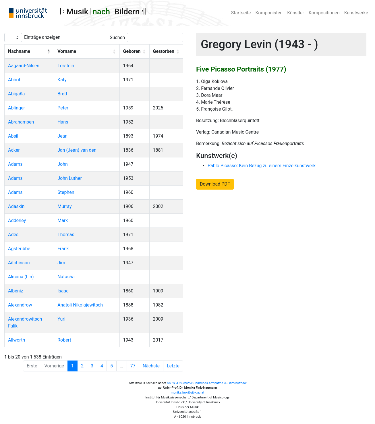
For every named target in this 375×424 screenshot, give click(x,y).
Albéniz (15, 291)
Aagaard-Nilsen (23, 65)
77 (133, 366)
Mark (62, 220)
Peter (62, 108)
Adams (15, 164)
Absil (13, 136)
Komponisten (269, 13)
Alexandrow (20, 305)
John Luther (69, 178)
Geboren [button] (132, 51)
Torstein (65, 65)
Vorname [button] (66, 51)
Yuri (61, 319)
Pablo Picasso (222, 165)
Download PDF (215, 184)
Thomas (65, 234)
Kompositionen (324, 13)
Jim (61, 262)
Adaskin (16, 206)
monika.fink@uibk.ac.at (187, 392)
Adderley (17, 220)
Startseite (241, 13)
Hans (62, 122)
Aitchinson (19, 262)
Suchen (117, 37)
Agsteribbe (19, 248)
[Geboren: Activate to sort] (134, 52)
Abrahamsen (21, 122)
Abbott (15, 79)
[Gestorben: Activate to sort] (166, 52)
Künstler (295, 13)
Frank (63, 248)
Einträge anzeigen (42, 37)
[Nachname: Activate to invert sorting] (29, 52)
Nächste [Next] (151, 366)
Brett (62, 94)
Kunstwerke (356, 13)
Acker (14, 150)
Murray (64, 206)
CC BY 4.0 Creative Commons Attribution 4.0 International (207, 383)
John (62, 164)
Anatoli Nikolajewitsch (80, 305)
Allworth (16, 340)
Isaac (62, 291)
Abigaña (16, 94)
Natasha (66, 277)
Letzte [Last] (173, 366)
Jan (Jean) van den (76, 150)
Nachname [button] (19, 51)
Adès (13, 234)
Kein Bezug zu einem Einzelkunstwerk (277, 165)
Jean (62, 136)
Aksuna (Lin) (21, 277)
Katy (62, 79)
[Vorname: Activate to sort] (86, 52)
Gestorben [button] (163, 51)
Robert (64, 340)
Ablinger (16, 108)
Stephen (65, 192)
